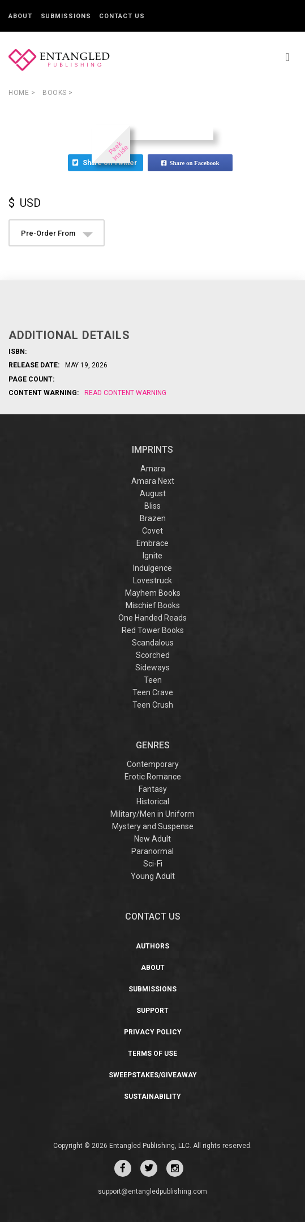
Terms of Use (152, 1054)
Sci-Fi (152, 863)
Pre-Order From (57, 233)
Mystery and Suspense (153, 826)
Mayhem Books (153, 592)
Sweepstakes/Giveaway (153, 1075)
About (20, 16)
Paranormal (152, 851)
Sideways (152, 667)
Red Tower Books (153, 630)
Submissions (66, 16)
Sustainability (152, 1096)
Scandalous (153, 642)
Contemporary (153, 764)
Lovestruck (152, 580)
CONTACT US (153, 916)
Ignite (152, 555)
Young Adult (153, 876)
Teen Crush (152, 704)
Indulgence (152, 568)
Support (152, 1011)
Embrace (152, 543)
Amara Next (152, 481)
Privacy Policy (153, 1032)
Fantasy (153, 789)
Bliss (152, 505)
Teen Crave (152, 692)
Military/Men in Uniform (152, 813)
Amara (152, 468)
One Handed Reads (152, 617)
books (57, 93)
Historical (152, 801)
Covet (152, 530)
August (153, 493)
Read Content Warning (125, 393)
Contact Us (121, 16)
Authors (152, 946)
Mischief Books (153, 605)
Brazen (153, 518)
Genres (153, 745)
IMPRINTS (152, 449)
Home (21, 93)
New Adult (152, 838)
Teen (153, 679)
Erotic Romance (152, 776)
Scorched (153, 655)
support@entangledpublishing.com (152, 1191)
